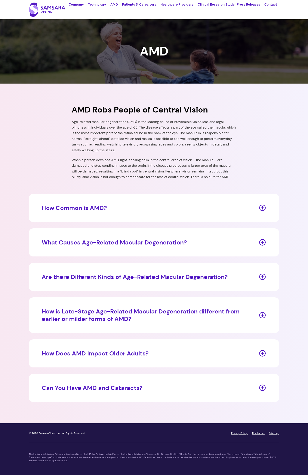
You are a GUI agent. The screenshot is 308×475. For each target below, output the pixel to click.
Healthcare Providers (176, 4)
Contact (270, 4)
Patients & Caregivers (139, 4)
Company (76, 4)
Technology (97, 4)
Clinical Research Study (216, 4)
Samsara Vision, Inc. (50, 433)
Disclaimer (258, 433)
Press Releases (248, 4)
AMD (114, 4)
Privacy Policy (239, 433)
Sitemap (274, 433)
